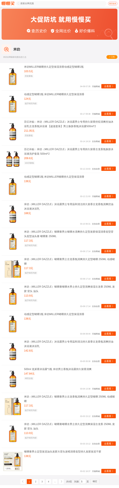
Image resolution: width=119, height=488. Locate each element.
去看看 (109, 86)
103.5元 (28, 71)
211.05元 (29, 130)
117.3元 (28, 240)
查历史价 (112, 4)
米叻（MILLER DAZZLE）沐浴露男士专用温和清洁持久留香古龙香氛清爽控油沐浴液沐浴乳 (68, 206)
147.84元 (29, 373)
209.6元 (28, 158)
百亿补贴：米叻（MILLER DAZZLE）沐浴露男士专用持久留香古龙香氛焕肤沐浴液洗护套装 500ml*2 (68, 151)
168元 (27, 213)
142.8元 (28, 350)
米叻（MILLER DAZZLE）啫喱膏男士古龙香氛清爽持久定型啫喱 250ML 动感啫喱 (69, 261)
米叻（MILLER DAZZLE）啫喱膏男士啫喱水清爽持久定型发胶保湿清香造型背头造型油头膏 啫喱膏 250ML (68, 234)
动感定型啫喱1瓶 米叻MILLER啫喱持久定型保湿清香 (54, 94)
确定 (95, 481)
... (55, 481)
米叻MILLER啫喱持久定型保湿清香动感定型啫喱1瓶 (54, 66)
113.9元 (28, 295)
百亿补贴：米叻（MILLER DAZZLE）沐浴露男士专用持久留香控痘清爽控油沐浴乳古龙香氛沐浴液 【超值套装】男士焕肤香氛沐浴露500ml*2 (68, 124)
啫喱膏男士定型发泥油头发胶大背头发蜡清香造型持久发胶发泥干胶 (62, 451)
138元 (27, 181)
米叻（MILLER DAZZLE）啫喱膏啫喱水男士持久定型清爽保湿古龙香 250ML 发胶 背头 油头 (69, 289)
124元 (27, 98)
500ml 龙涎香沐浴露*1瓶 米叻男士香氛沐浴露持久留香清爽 (58, 369)
